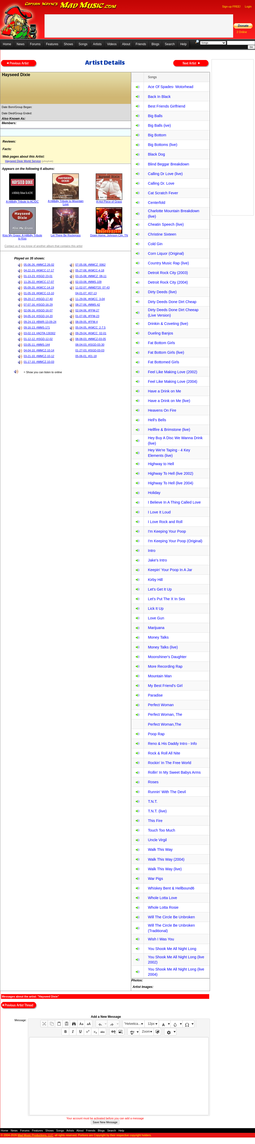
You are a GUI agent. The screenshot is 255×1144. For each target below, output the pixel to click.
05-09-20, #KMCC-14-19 (39, 287)
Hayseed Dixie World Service (23, 161)
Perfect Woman (161, 705)
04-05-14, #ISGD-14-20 (38, 316)
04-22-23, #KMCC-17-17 (39, 270)
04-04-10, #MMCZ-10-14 (39, 350)
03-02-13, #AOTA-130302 (39, 333)
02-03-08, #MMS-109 (88, 281)
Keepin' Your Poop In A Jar (170, 570)
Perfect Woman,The (164, 724)
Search (170, 44)
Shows (68, 44)
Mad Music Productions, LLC (35, 1135)
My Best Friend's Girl (165, 686)
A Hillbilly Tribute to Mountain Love (66, 202)
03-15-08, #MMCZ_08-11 (91, 276)
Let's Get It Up (160, 589)
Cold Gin (155, 244)
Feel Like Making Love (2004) (172, 381)
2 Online (242, 32)
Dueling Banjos (160, 333)
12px (151, 1024)
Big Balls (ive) (159, 125)
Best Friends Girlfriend (166, 106)
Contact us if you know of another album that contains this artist (43, 245)
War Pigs (155, 879)
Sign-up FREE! (231, 6)
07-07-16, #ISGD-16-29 (38, 304)
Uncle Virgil (157, 840)
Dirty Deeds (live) (162, 292)
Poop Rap (156, 734)
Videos (111, 44)
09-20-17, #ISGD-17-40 (38, 298)
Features (52, 44)
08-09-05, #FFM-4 (86, 321)
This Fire (155, 821)
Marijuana (156, 628)
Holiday (154, 493)
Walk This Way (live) (165, 869)
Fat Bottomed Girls (163, 362)
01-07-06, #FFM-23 (87, 316)
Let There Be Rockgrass (66, 235)
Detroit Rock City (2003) (168, 273)
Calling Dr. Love (161, 183)
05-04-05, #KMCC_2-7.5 (90, 327)
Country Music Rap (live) (168, 263)
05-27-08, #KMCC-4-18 (89, 270)
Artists (97, 44)
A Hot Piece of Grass (109, 201)
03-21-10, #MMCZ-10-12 (39, 356)
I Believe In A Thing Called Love (174, 502)
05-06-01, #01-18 (86, 356)
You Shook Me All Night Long (172, 949)
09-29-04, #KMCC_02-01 (90, 333)
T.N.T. (152, 801)
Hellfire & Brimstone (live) (169, 429)
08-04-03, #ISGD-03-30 (89, 344)
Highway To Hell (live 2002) (170, 473)
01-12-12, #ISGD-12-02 (38, 338)
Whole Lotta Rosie (163, 907)
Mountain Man (159, 676)
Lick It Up (155, 608)
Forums (35, 44)
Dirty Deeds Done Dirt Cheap (172, 302)
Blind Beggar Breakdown (168, 164)
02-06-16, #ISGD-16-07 (38, 310)
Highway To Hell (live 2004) (170, 483)
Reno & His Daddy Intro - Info (172, 743)
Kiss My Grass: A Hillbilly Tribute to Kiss (22, 237)
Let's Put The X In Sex (166, 599)
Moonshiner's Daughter (167, 657)
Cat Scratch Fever (163, 193)
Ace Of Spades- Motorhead (170, 87)
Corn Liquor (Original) (166, 253)
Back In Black (159, 97)
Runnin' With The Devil (167, 792)
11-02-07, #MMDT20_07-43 (92, 287)
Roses (153, 782)
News (20, 44)
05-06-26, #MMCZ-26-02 (39, 264)
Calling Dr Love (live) (165, 174)
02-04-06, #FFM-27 (87, 310)
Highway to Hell (161, 464)
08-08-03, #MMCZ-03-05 (90, 338)
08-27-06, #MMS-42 (87, 304)
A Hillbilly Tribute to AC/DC (22, 201)
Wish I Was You (161, 939)
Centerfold (156, 202)
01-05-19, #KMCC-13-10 (39, 293)
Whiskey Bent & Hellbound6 (171, 888)
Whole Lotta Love (162, 898)
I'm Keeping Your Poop (167, 531)
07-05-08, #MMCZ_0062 (90, 264)
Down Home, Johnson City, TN (109, 235)
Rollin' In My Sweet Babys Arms (174, 772)
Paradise (155, 695)
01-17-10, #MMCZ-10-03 (39, 361)
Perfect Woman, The (165, 714)
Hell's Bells (157, 420)
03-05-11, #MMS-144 (37, 344)
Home (7, 44)
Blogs (155, 44)
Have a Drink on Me (164, 391)
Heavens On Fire (162, 410)
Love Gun (156, 618)
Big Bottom (157, 135)
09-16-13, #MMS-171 (37, 327)
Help (183, 44)
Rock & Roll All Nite (164, 753)
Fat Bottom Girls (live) (166, 352)
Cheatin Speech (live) (166, 224)
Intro (151, 550)
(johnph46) (47, 161)
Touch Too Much (161, 830)
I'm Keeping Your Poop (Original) (175, 541)
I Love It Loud (159, 512)
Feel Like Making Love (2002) (172, 372)
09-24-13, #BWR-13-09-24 (40, 321)
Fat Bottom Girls (161, 343)
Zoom (146, 1031)
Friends (141, 44)
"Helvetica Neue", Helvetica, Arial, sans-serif (134, 1024)
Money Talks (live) (163, 647)
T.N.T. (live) (157, 811)
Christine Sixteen (162, 234)
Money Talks (158, 637)
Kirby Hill (155, 580)
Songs (83, 44)
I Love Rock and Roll (165, 522)
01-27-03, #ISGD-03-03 (89, 350)
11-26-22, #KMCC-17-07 (39, 281)
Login (248, 6)
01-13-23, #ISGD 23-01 (38, 276)
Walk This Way (160, 849)
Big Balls (155, 116)
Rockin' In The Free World (169, 763)
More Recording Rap (165, 666)
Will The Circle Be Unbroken (171, 917)
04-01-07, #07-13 (86, 293)
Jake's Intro (157, 560)
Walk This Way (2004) (166, 859)
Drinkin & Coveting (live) (168, 324)
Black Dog (156, 154)
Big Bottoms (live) (162, 145)
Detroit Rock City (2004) (168, 282)
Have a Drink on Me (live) (169, 401)
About (126, 44)
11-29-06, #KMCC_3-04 (90, 298)
